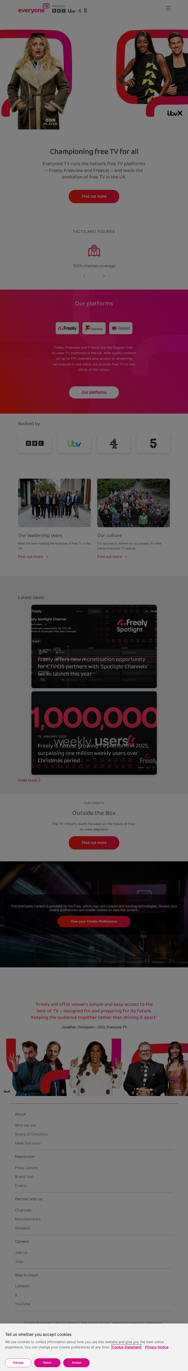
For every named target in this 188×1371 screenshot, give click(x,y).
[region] (94, 1347)
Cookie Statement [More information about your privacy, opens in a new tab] (126, 1347)
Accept (76, 1362)
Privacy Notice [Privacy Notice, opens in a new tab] (156, 1347)
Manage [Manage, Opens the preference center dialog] (18, 1362)
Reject (47, 1362)
